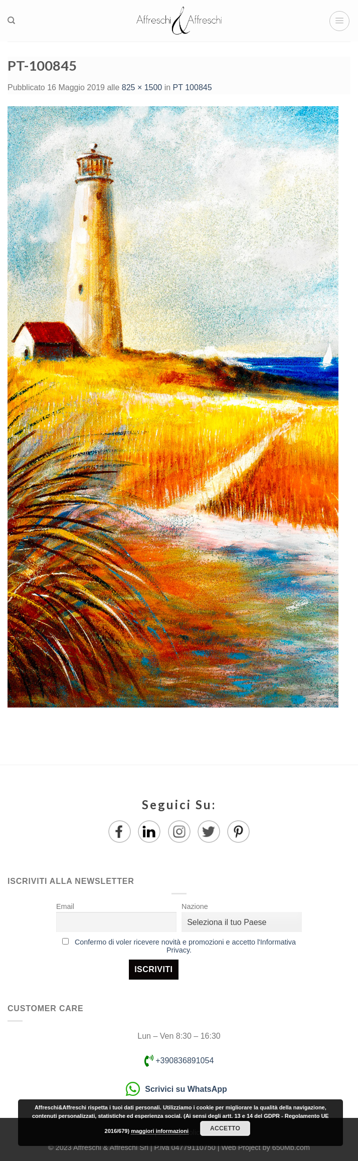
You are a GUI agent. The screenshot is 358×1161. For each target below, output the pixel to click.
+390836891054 (179, 1060)
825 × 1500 (142, 87)
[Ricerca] (11, 20)
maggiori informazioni (160, 1131)
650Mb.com (291, 1147)
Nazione (195, 906)
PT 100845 (192, 87)
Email (65, 906)
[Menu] (339, 21)
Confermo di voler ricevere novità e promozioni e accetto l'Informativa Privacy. (185, 946)
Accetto (225, 1128)
